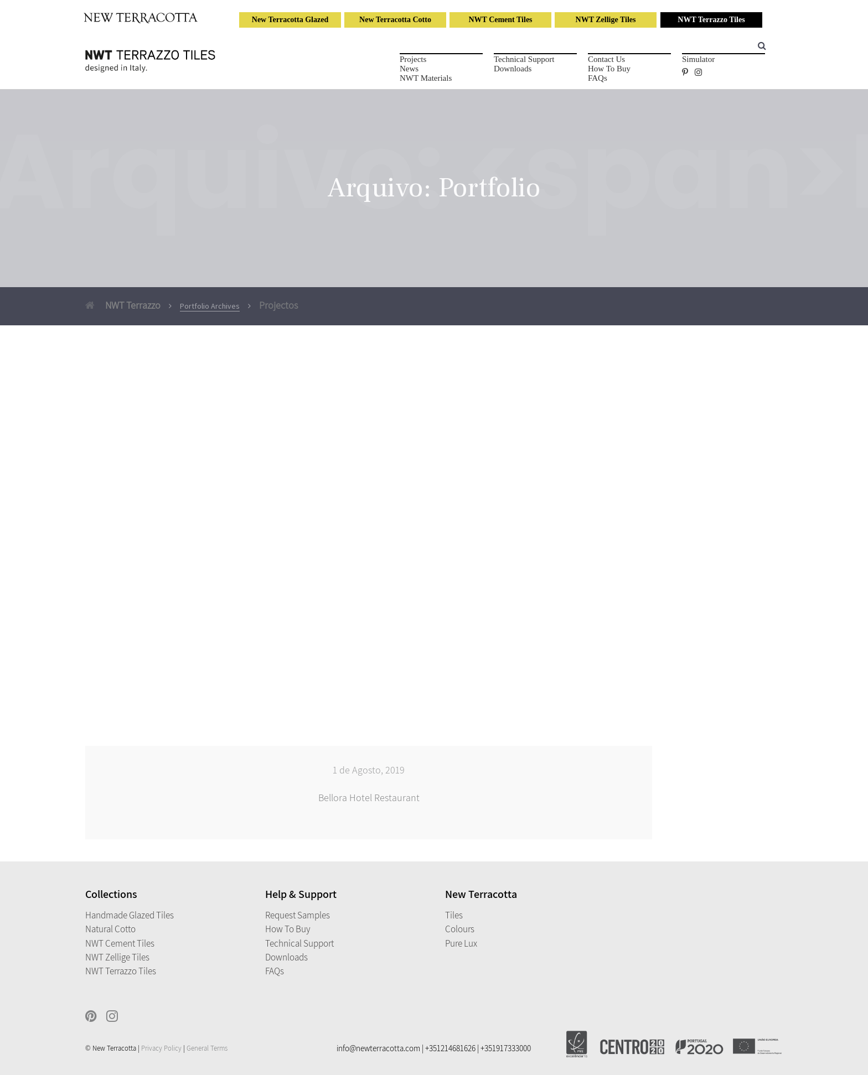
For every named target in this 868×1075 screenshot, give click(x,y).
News (409, 68)
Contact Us (606, 59)
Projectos (278, 305)
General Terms (207, 1048)
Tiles (454, 915)
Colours (459, 929)
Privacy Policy (161, 1048)
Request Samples (297, 915)
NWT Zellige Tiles (606, 19)
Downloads (512, 68)
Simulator (698, 59)
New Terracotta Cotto (395, 19)
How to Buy (609, 68)
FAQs (597, 78)
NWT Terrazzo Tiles (711, 19)
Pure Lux (461, 943)
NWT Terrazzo (123, 305)
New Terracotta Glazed (290, 19)
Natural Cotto (110, 929)
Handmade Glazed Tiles (129, 915)
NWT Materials (426, 78)
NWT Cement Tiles (500, 19)
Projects (413, 59)
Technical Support (524, 59)
